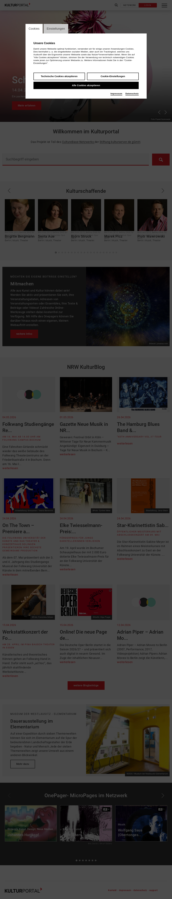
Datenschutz (132, 93)
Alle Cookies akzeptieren (86, 85)
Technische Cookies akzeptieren (59, 76)
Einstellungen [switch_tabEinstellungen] (56, 28)
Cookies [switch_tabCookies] (34, 28)
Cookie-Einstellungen (113, 76)
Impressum (116, 93)
